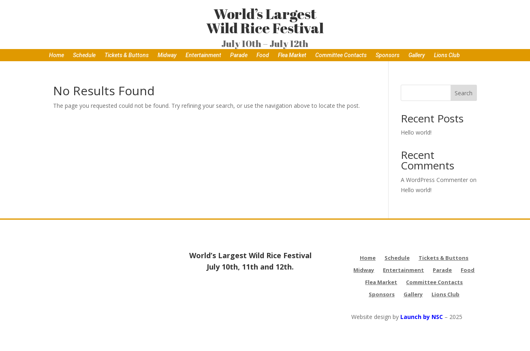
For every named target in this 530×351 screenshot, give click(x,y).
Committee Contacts (341, 55)
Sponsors (388, 55)
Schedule (84, 55)
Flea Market (292, 55)
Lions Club (447, 55)
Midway (167, 55)
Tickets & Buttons (127, 55)
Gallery (416, 55)
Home (56, 55)
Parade (239, 55)
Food (262, 55)
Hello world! (416, 132)
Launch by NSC (421, 317)
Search (463, 93)
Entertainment (203, 55)
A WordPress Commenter (434, 180)
